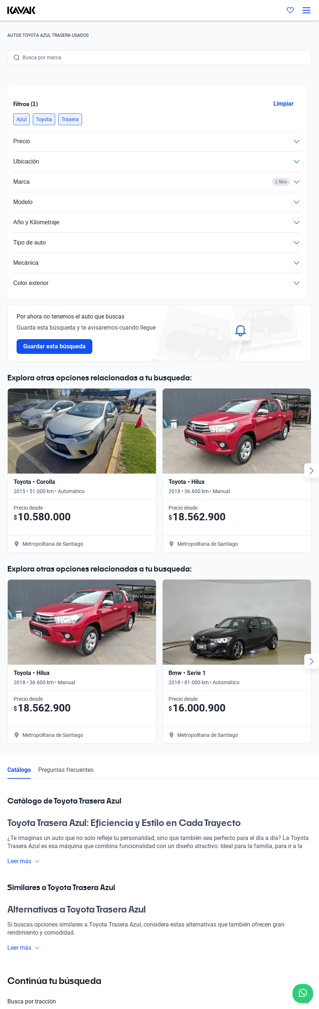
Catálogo (19, 769)
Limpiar (283, 103)
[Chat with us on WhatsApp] (302, 993)
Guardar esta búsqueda (54, 346)
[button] (21, 119)
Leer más (23, 861)
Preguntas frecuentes (65, 769)
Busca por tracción (159, 1002)
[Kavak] (17, 10)
